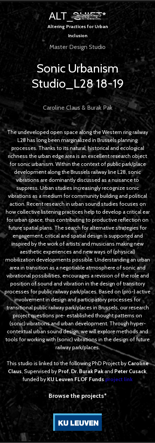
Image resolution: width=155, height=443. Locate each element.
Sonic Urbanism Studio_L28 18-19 (78, 76)
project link (119, 379)
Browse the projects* (78, 395)
